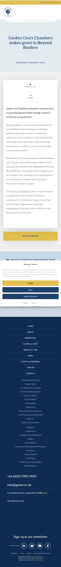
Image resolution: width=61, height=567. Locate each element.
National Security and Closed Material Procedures (30, 447)
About (30, 332)
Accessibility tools (50, 2)
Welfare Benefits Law (30, 466)
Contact (30, 373)
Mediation (30, 439)
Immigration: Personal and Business (30, 435)
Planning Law (30, 450)
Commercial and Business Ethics (30, 392)
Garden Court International (30, 422)
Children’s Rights (30, 384)
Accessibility (14, 553)
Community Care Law (30, 395)
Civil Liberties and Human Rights (30, 388)
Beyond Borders (13, 125)
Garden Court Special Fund (22, 191)
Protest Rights (30, 458)
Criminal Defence (30, 403)
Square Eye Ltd (38, 560)
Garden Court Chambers (8, 12)
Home (30, 326)
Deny (30, 290)
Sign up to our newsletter (31, 536)
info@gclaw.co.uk (19, 485)
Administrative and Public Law (30, 380)
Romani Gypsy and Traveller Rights (30, 462)
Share (30, 97)
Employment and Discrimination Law (30, 411)
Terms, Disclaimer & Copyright (42, 553)
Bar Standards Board (35, 556)
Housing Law (30, 427)
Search (44, 12)
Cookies (25, 303)
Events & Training (30, 362)
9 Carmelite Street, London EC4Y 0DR (27, 493)
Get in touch (30, 236)
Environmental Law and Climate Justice (30, 415)
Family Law (30, 419)
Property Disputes (30, 454)
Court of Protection (30, 399)
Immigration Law (30, 431)
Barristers (30, 338)
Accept (30, 283)
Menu (55, 12)
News (30, 356)
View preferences (30, 296)
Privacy (34, 303)
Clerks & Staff (30, 344)
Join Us (30, 367)
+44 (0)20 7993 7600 (49, 12)
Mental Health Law (30, 443)
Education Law (30, 407)
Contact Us (30, 86)
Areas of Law (30, 350)
